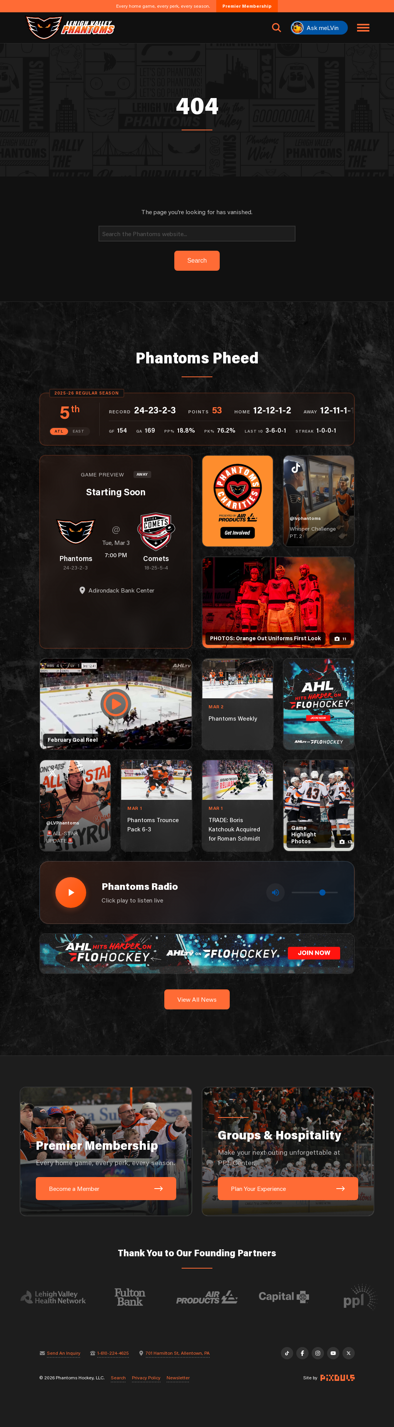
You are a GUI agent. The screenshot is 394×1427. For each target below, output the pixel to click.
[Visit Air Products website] (213, 1297)
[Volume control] (315, 892)
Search (118, 1377)
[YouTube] (333, 1353)
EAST (79, 431)
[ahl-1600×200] (196, 953)
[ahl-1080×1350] (319, 704)
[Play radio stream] (70, 892)
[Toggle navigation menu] (363, 27)
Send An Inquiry (63, 1353)
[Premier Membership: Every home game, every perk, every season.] (106, 1152)
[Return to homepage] (70, 27)
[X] (348, 1353)
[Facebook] (302, 1353)
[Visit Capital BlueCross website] (290, 1297)
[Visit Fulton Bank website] (136, 1297)
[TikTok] (287, 1353)
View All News (197, 999)
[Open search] (276, 27)
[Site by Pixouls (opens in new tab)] (338, 1378)
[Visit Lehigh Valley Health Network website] (59, 1297)
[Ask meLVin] (319, 28)
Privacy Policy (146, 1377)
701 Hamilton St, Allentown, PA (178, 1353)
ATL (59, 431)
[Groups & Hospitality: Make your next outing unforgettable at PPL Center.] (288, 1152)
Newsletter (178, 1377)
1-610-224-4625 (113, 1353)
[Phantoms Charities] (237, 501)
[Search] (197, 233)
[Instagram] (318, 1353)
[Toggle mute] (275, 892)
